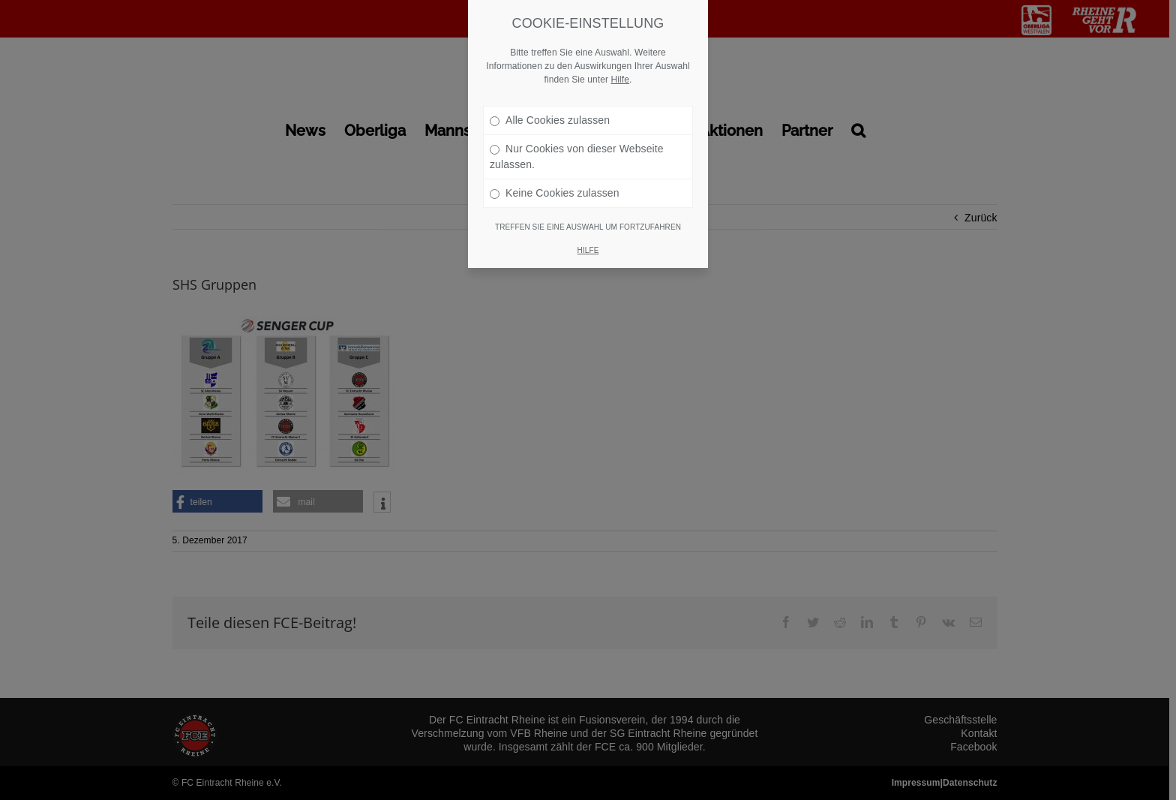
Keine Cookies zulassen (555, 175)
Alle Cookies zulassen (550, 102)
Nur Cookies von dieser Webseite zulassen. (577, 138)
